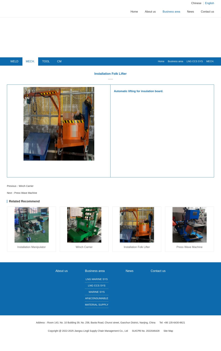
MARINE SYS (97, 291)
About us (150, 11)
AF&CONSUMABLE (96, 298)
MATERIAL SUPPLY (96, 304)
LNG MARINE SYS (97, 279)
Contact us (207, 11)
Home (134, 11)
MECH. (210, 61)
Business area (171, 11)
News (190, 11)
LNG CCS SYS (195, 61)
